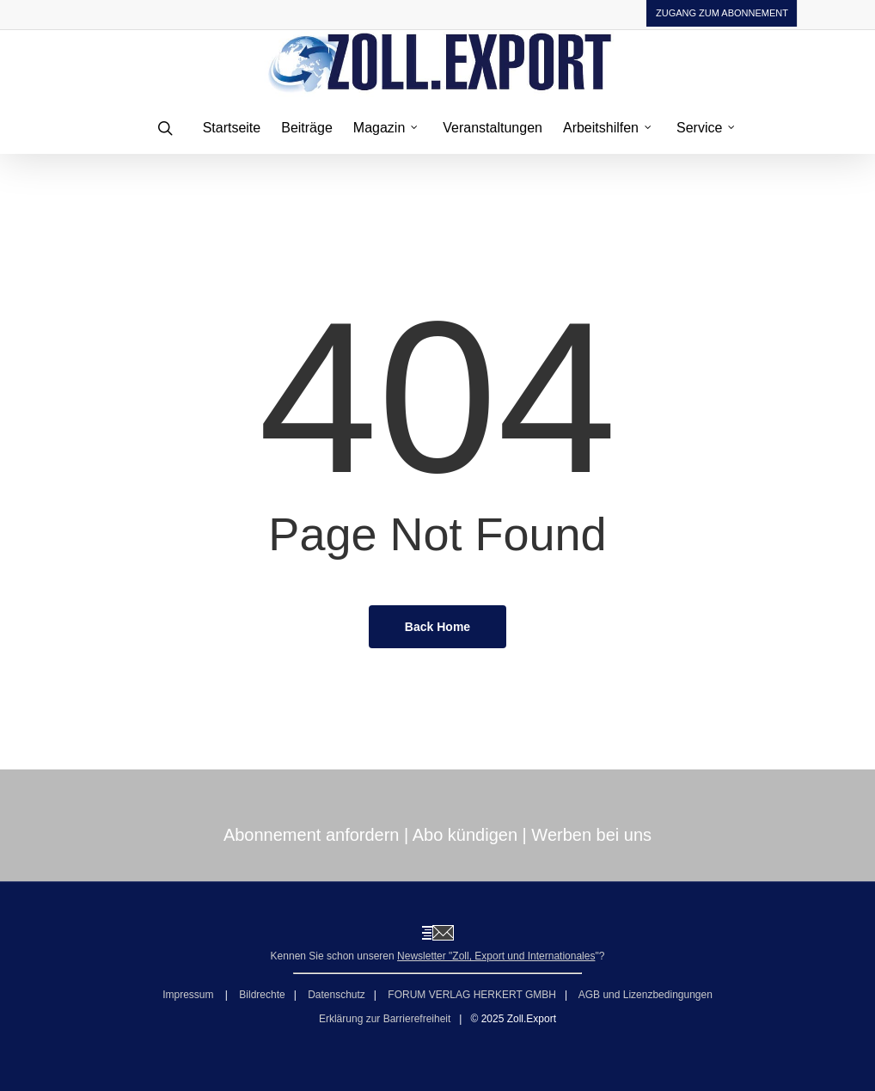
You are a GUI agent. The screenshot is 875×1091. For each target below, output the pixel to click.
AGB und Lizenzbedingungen (645, 995)
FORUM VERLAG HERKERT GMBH (472, 995)
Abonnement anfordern (311, 834)
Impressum (189, 995)
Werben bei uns (591, 834)
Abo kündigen (465, 834)
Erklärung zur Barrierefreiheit (384, 1019)
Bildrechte (262, 995)
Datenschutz (336, 995)
